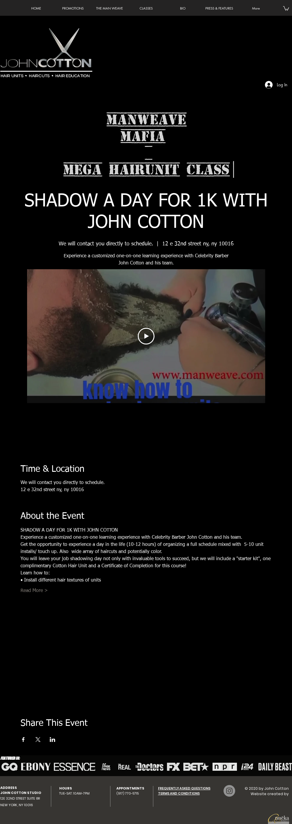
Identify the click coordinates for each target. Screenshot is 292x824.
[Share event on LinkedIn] (52, 739)
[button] (286, 8)
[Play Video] (146, 336)
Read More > (34, 590)
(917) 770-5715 (127, 793)
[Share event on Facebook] (23, 739)
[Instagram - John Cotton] (229, 791)
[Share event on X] (38, 739)
